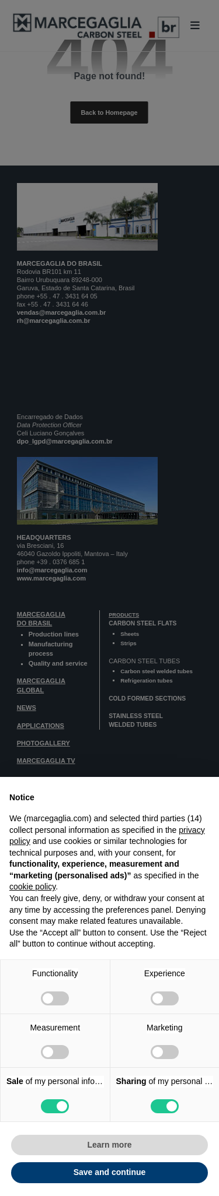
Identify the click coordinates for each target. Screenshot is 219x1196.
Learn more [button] (109, 1144)
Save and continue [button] (110, 1172)
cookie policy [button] (32, 886)
